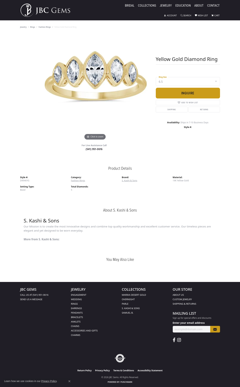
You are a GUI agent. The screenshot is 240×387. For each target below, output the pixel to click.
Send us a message (31, 299)
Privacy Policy (102, 370)
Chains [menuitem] (75, 326)
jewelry (23, 27)
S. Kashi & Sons (129, 180)
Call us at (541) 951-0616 (34, 294)
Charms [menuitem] (75, 335)
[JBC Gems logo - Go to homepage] (47, 10)
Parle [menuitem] (125, 303)
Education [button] (183, 6)
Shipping (171, 109)
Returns (204, 109)
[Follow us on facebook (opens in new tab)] (174, 340)
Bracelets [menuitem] (77, 317)
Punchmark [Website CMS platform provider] (126, 382)
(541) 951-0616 (94, 149)
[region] (95, 87)
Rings (32, 27)
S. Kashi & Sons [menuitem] (131, 308)
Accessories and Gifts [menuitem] (84, 330)
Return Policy (84, 370)
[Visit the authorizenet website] (120, 358)
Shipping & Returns (184, 303)
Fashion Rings (45, 27)
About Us (178, 294)
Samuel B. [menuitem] (127, 312)
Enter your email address (189, 322)
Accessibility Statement (150, 370)
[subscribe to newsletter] (215, 329)
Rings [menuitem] (74, 303)
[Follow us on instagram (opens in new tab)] (179, 340)
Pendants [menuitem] (77, 312)
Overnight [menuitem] (128, 299)
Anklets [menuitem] (76, 321)
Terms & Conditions (123, 370)
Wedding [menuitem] (76, 299)
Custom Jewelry (182, 299)
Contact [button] (213, 6)
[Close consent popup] (69, 381)
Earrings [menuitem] (76, 308)
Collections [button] (147, 6)
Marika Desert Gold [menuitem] (134, 294)
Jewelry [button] (166, 6)
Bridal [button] (129, 6)
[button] (170, 15)
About (199, 6)
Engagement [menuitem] (78, 294)
